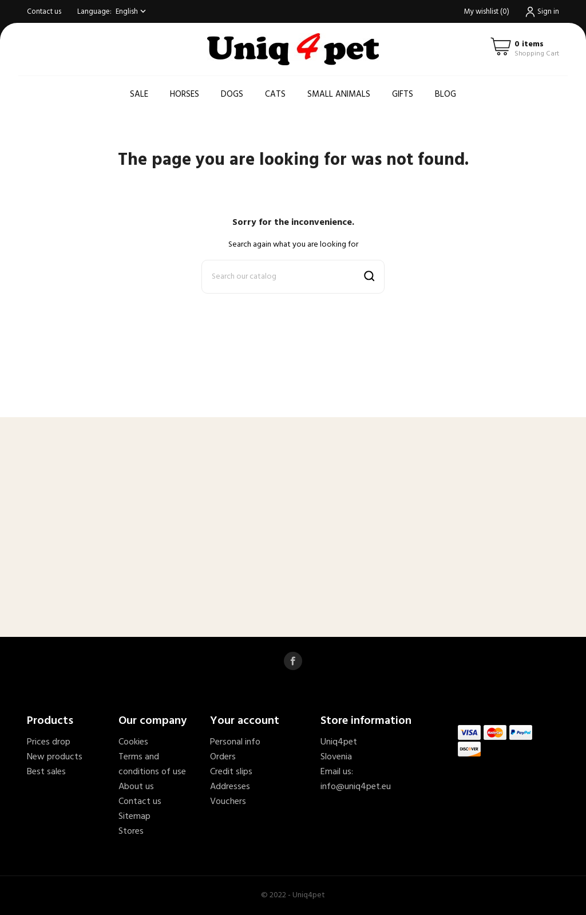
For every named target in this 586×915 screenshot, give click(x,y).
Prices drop (48, 742)
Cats (275, 94)
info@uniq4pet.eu (355, 786)
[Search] (293, 277)
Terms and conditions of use (152, 764)
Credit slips (231, 772)
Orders (223, 757)
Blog (445, 94)
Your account (244, 721)
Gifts (402, 94)
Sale (139, 94)
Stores (131, 831)
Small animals (338, 94)
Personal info (235, 742)
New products (54, 757)
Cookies (133, 742)
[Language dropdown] (132, 12)
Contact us (44, 12)
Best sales (46, 772)
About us (136, 786)
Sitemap (134, 816)
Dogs (232, 94)
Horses (184, 94)
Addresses (230, 786)
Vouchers (228, 801)
